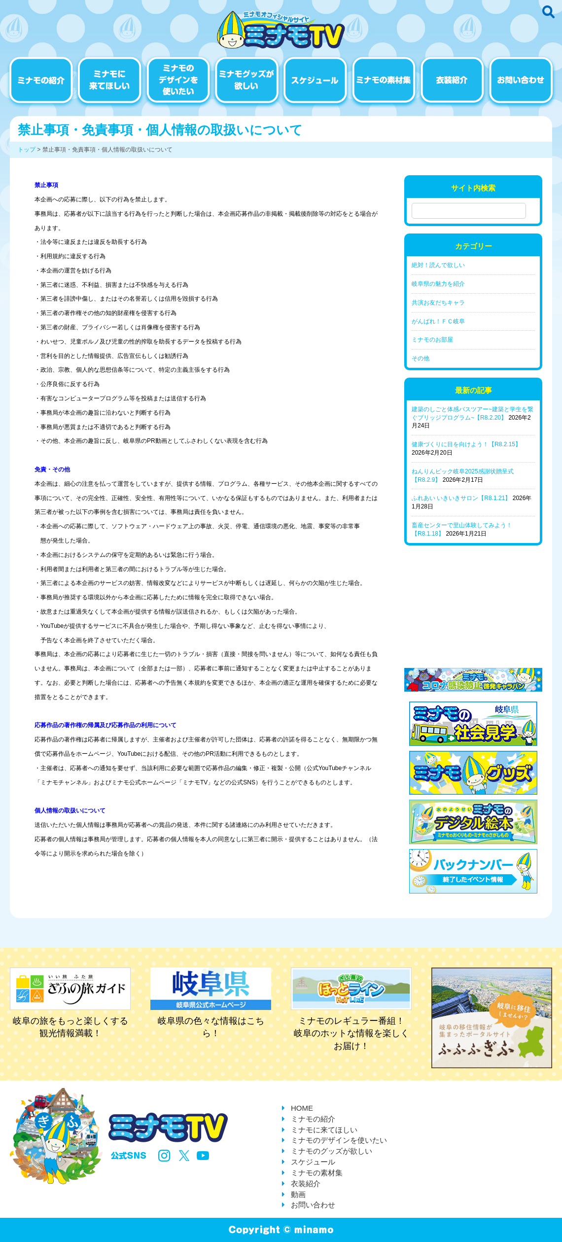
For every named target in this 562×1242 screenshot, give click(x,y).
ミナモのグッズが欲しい (331, 1151)
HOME (302, 1108)
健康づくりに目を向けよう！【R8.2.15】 (466, 444)
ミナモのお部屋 (432, 339)
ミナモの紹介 (313, 1119)
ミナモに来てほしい (324, 1130)
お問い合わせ (313, 1205)
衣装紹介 (305, 1183)
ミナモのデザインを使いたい (339, 1140)
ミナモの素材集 (317, 1172)
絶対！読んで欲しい (438, 265)
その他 (420, 358)
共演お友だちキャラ (438, 302)
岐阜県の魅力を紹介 (438, 283)
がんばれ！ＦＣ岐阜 (438, 321)
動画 (298, 1194)
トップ (26, 149)
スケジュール (313, 1162)
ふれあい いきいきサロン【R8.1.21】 (461, 498)
